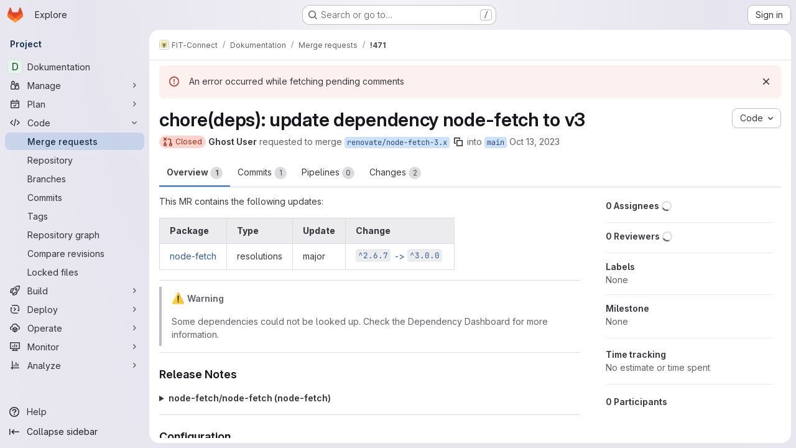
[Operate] (74, 328)
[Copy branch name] (458, 141)
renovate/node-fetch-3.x (397, 142)
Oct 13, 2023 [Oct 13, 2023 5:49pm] (534, 141)
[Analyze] (74, 365)
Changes (395, 173)
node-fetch (193, 256)
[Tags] (74, 216)
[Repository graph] (74, 234)
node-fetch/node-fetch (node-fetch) (250, 398)
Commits (262, 173)
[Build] (74, 290)
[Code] (74, 122)
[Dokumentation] (74, 66)
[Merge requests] (74, 141)
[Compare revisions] (74, 253)
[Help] (74, 412)
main (495, 142)
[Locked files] (74, 272)
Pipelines (328, 173)
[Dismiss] (766, 81)
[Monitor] (74, 346)
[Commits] (74, 197)
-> (399, 256)
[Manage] (74, 85)
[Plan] (74, 104)
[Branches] (74, 178)
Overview (195, 173)
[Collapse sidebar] (74, 432)
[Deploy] (74, 309)
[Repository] (74, 160)
